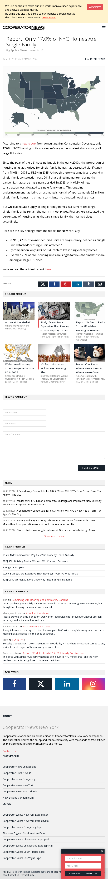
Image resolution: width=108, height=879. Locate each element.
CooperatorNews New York (18, 785)
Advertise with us (11, 875)
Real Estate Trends (95, 59)
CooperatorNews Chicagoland (19, 766)
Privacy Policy (27, 875)
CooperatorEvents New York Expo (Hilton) (26, 814)
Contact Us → (11, 751)
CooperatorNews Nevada (17, 773)
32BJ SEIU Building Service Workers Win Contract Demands (35, 561)
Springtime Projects (13, 567)
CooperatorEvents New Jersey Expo (22, 827)
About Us (7, 871)
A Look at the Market (37, 613)
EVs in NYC (18, 640)
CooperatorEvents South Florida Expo (24, 851)
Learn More (49, 17)
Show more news (54, 536)
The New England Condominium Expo (24, 833)
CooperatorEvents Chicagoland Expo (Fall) (26, 839)
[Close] (95, 7)
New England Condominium (18, 797)
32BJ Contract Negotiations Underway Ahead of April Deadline (37, 579)
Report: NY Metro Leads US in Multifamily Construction (53, 653)
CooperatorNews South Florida (20, 791)
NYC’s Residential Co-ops (36, 626)
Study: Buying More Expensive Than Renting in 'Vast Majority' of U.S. (40, 573)
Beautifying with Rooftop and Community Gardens (40, 599)
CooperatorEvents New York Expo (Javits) (26, 820)
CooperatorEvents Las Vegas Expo (22, 858)
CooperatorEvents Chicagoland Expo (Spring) (28, 845)
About (7, 716)
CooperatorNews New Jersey (19, 779)
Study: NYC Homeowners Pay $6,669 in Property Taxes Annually (38, 555)
